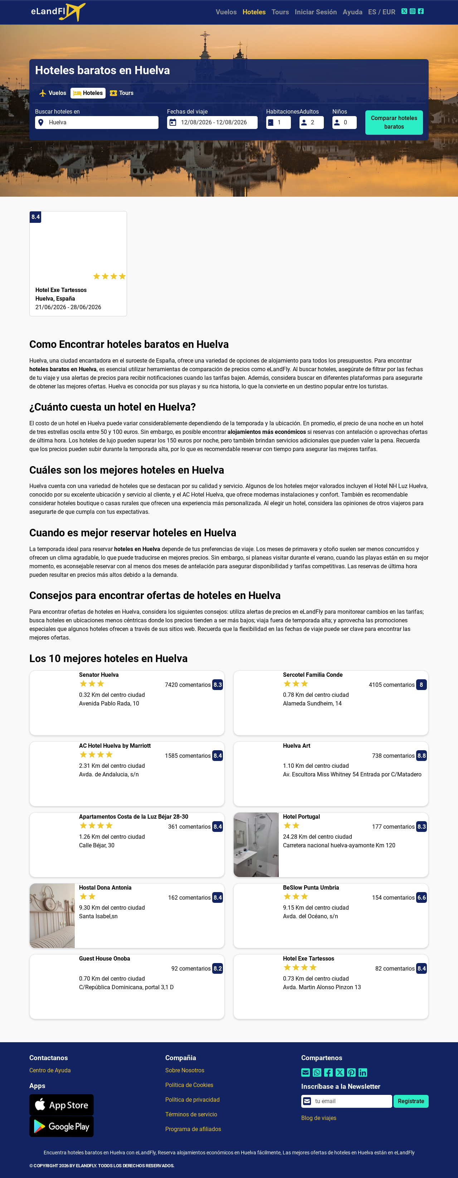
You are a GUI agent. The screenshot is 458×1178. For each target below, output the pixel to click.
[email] (351, 1101)
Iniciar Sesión (316, 12)
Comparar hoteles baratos (394, 122)
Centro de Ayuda (50, 1070)
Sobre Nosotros (184, 1070)
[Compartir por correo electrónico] (305, 1077)
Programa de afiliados (193, 1129)
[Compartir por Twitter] (340, 1077)
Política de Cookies (189, 1085)
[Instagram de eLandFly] (413, 11)
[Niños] (348, 122)
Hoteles (254, 12)
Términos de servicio (191, 1114)
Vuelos (226, 12)
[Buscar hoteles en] (102, 122)
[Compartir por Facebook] (328, 1077)
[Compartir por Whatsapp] (317, 1077)
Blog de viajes (318, 1118)
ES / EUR (381, 12)
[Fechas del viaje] (217, 122)
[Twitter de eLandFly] (405, 11)
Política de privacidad (192, 1099)
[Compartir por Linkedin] (363, 1077)
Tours (280, 12)
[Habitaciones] (282, 122)
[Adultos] (315, 122)
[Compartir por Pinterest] (351, 1077)
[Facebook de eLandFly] (422, 11)
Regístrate (411, 1101)
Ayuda (352, 12)
